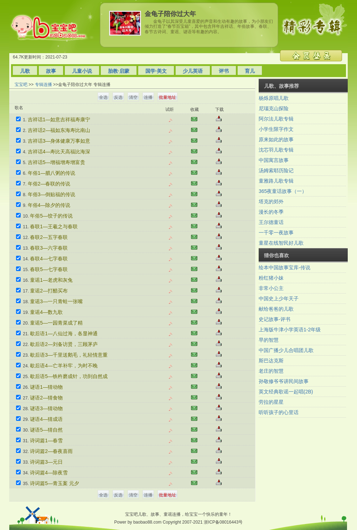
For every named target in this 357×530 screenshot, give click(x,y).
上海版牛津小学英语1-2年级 (290, 329)
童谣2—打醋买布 (49, 291)
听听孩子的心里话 (279, 412)
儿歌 (25, 71)
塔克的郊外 (271, 201)
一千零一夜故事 (276, 232)
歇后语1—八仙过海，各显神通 (64, 333)
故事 (51, 71)
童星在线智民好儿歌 (281, 243)
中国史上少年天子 (279, 298)
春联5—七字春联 (49, 269)
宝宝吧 (21, 84)
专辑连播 (43, 84)
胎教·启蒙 (118, 71)
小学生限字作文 (276, 129)
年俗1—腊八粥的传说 (52, 173)
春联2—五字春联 (49, 237)
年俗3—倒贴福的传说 (52, 194)
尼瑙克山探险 (274, 108)
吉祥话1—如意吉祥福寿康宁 (59, 119)
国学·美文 (156, 71)
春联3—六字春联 (49, 248)
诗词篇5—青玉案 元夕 (54, 483)
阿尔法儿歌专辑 (276, 119)
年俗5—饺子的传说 (51, 216)
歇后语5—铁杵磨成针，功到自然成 (69, 376)
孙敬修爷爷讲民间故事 (284, 381)
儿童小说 (82, 71)
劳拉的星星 (271, 402)
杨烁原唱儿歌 (274, 98)
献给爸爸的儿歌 (276, 309)
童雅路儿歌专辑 (276, 181)
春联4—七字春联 (49, 258)
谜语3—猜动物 (46, 408)
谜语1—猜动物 (46, 387)
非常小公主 (271, 288)
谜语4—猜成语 (46, 419)
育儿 (250, 71)
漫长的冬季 (271, 212)
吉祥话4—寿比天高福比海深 (59, 151)
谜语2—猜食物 (46, 398)
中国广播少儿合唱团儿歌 (286, 350)
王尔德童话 (271, 222)
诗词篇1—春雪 (46, 440)
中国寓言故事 (274, 160)
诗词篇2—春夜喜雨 (51, 451)
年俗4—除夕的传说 (49, 205)
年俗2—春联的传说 (49, 184)
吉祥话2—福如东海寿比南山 (59, 130)
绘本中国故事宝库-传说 (284, 267)
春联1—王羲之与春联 (54, 226)
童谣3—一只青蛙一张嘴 (56, 301)
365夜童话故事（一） (283, 191)
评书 (224, 71)
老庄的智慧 (271, 371)
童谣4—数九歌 (46, 312)
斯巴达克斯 (271, 360)
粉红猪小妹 (271, 278)
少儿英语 (193, 71)
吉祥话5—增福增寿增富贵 (57, 162)
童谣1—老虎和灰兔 (51, 280)
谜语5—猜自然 (46, 430)
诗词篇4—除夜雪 (49, 472)
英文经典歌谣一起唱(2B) (286, 391)
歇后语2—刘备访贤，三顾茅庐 (64, 344)
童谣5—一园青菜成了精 (56, 323)
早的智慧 (269, 340)
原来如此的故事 (276, 139)
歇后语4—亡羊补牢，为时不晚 (64, 365)
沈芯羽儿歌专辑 (276, 150)
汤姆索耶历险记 (276, 170)
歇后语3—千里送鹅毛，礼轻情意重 (69, 355)
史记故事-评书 (274, 319)
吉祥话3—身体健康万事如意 (59, 141)
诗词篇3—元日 (46, 462)
